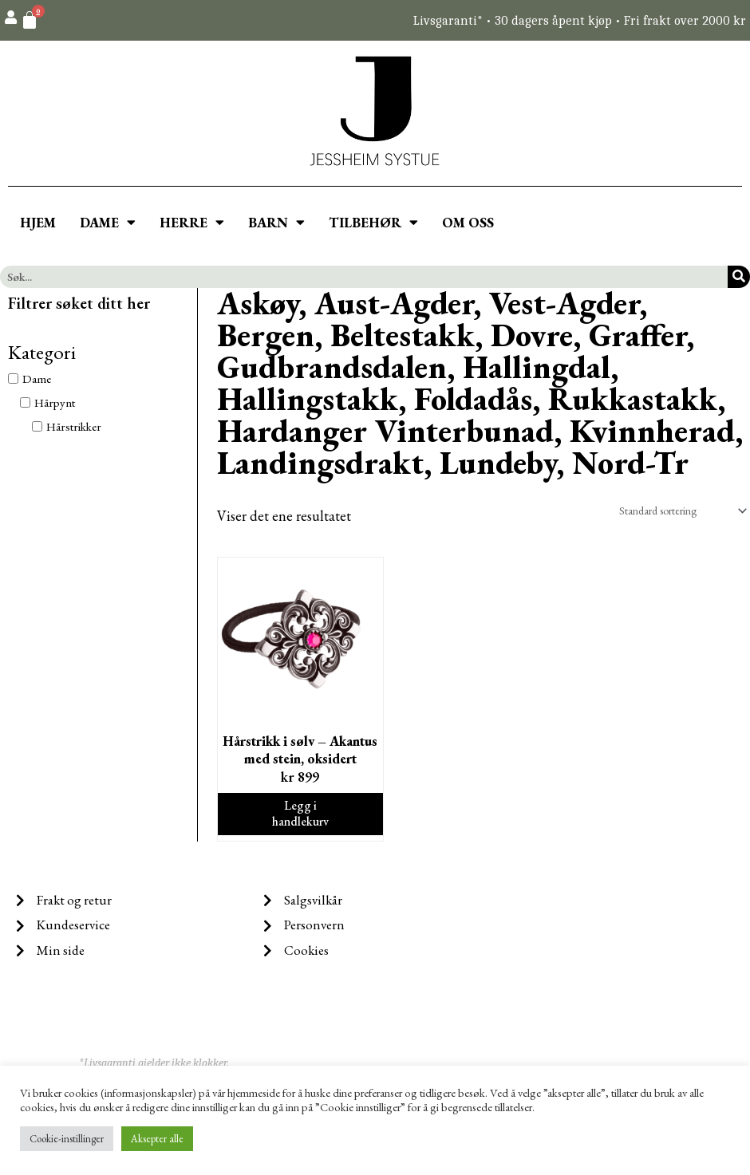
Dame (36, 378)
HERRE (192, 222)
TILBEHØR (373, 222)
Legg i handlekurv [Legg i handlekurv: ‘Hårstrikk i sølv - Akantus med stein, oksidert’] (300, 819)
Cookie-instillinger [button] (67, 1138)
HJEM (38, 222)
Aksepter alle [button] (157, 1138)
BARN (276, 222)
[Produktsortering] (672, 512)
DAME (108, 222)
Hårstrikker (73, 426)
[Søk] (739, 277)
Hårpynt (54, 402)
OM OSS (468, 222)
